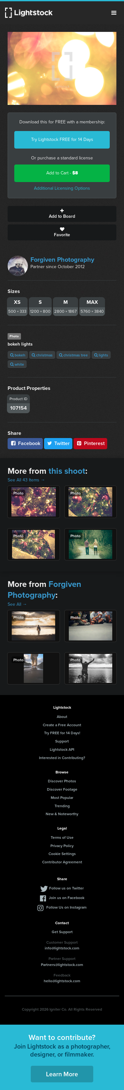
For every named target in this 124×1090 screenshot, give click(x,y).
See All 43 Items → (26, 480)
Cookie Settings (62, 853)
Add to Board (62, 213)
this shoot (67, 471)
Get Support (62, 931)
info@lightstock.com (62, 948)
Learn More (62, 1074)
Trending (62, 805)
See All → (17, 604)
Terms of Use (62, 837)
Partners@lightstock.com (62, 964)
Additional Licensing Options (62, 188)
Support (62, 741)
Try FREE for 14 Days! (62, 732)
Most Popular (62, 797)
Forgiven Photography (62, 259)
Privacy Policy (62, 845)
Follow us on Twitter (66, 888)
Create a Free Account (62, 725)
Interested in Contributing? (62, 757)
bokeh (17, 355)
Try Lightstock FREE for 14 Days (62, 139)
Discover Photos (62, 781)
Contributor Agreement (62, 862)
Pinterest (90, 443)
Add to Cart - (62, 173)
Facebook (25, 443)
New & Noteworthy (62, 813)
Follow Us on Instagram (66, 907)
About (62, 716)
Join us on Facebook (66, 897)
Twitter (58, 443)
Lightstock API (62, 749)
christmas (42, 355)
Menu (114, 13)
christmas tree (73, 355)
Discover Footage (62, 789)
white (17, 364)
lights (101, 355)
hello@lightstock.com (62, 981)
